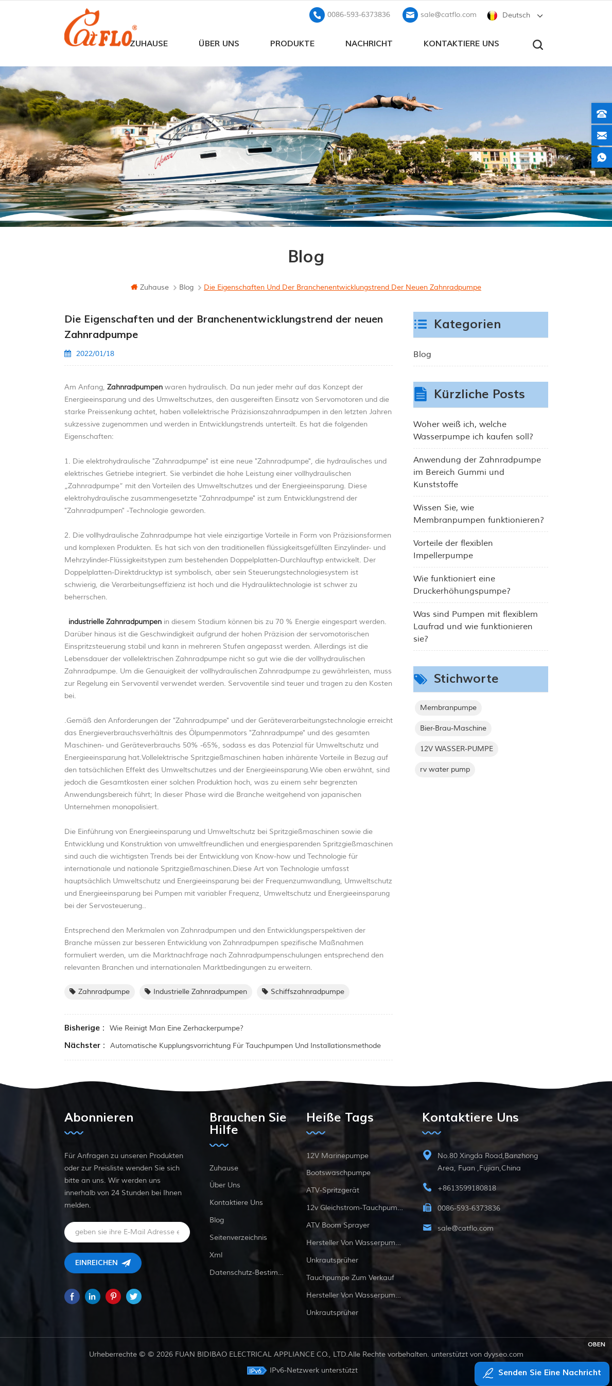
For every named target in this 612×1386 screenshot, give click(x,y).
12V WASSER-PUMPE (456, 747)
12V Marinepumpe (337, 1154)
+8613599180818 (467, 1186)
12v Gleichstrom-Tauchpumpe (354, 1206)
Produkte (292, 42)
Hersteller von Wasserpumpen (354, 1241)
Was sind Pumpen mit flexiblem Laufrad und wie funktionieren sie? (475, 625)
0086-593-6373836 (358, 13)
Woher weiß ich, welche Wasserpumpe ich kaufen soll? (473, 429)
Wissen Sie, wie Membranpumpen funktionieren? (478, 512)
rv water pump (445, 767)
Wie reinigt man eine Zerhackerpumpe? (176, 1026)
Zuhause (149, 42)
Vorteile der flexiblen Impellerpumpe (453, 548)
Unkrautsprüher (332, 1258)
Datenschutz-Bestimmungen (248, 1271)
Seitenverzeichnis (238, 1236)
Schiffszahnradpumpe (303, 990)
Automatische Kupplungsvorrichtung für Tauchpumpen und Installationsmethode (245, 1044)
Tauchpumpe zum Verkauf (350, 1276)
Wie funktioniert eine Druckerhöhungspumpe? (462, 583)
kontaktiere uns (461, 42)
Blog (422, 353)
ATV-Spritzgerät (332, 1188)
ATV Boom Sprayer (338, 1223)
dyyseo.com (503, 1352)
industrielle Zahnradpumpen (196, 990)
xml (215, 1253)
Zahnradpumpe (99, 990)
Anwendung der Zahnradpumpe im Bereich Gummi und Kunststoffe (477, 470)
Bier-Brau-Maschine (453, 726)
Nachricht (369, 42)
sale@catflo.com (449, 13)
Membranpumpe (448, 706)
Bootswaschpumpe (338, 1171)
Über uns (219, 42)
